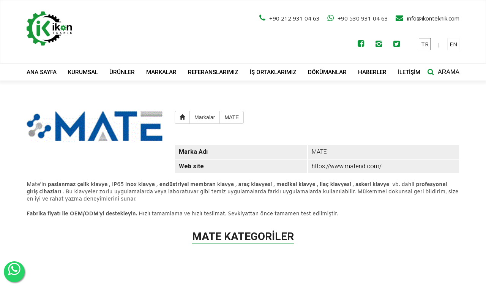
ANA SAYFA (42, 72)
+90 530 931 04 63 (363, 18)
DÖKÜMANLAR (327, 72)
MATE (231, 117)
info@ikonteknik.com (433, 18)
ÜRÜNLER (122, 72)
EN (453, 44)
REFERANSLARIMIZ (213, 72)
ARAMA (448, 72)
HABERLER (372, 72)
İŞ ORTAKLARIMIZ (273, 72)
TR (425, 44)
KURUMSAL (83, 72)
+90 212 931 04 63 (294, 18)
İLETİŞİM (409, 72)
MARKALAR (161, 72)
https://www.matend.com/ (347, 166)
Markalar (204, 117)
